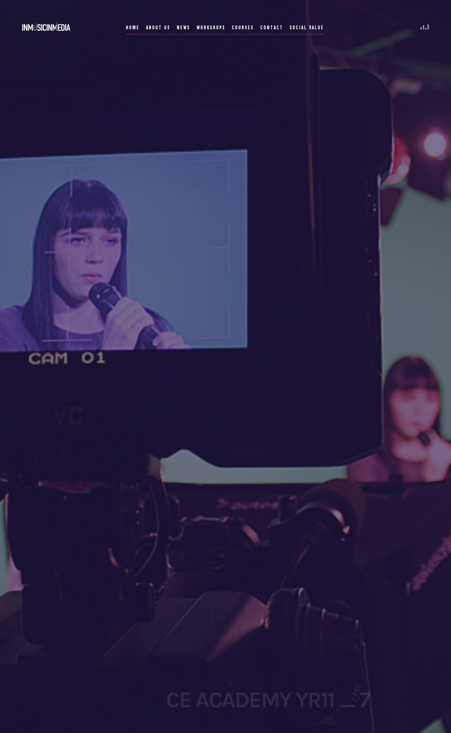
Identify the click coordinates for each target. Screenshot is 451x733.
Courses (243, 27)
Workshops (211, 27)
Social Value (307, 27)
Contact (271, 27)
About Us (158, 27)
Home (132, 27)
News (183, 27)
